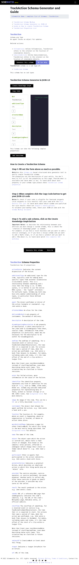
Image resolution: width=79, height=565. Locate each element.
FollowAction (19, 49)
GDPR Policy (33, 562)
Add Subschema (17, 155)
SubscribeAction (20, 55)
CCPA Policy (45, 562)
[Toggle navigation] (75, 2)
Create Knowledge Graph (21, 86)
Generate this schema (34, 250)
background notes (36, 394)
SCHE (9, 2)
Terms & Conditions (59, 558)
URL (13, 402)
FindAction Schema (21, 69)
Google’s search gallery (44, 205)
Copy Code (16, 91)
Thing (21, 385)
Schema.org (28, 172)
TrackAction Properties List (25, 28)
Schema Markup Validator (22, 210)
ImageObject (37, 402)
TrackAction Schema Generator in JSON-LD (30, 24)
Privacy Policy (44, 558)
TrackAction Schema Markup (24, 22)
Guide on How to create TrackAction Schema (31, 26)
